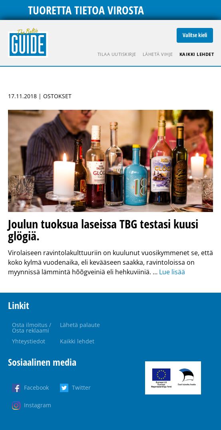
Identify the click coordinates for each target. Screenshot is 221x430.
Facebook (36, 387)
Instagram (37, 405)
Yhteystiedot (28, 341)
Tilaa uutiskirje (117, 54)
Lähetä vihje (158, 54)
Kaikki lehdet (196, 54)
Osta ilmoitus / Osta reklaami (31, 327)
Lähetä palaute (80, 325)
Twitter (81, 387)
